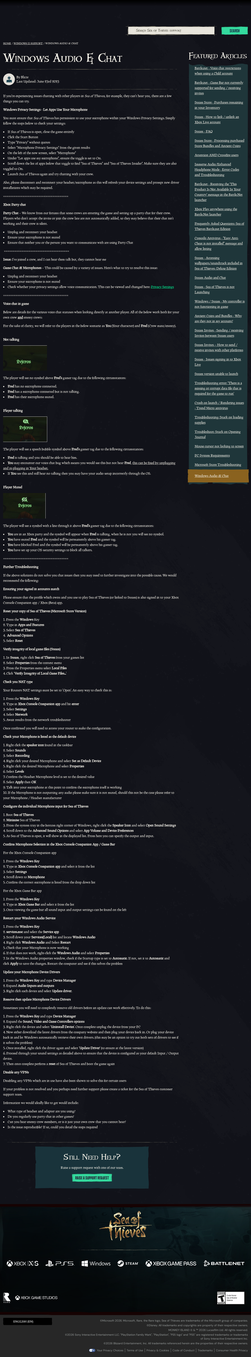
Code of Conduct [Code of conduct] (183, 1350)
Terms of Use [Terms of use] (135, 1350)
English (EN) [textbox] (23, 1321)
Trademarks (205, 1350)
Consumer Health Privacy (232, 1350)
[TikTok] (152, 1280)
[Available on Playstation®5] (60, 1264)
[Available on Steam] (128, 1264)
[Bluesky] (163, 1281)
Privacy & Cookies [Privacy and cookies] (157, 1350)
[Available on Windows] (96, 1264)
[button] (27, 1321)
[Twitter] (96, 1280)
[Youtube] (124, 1280)
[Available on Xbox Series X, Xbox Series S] (22, 1264)
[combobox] (171, 30)
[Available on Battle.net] (224, 1264)
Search (235, 31)
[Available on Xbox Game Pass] (171, 1264)
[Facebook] (86, 1280)
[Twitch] (108, 1280)
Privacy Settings (162, 287)
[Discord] (141, 1281)
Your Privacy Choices (110, 1350)
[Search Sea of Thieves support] (171, 30)
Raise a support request (92, 1178)
